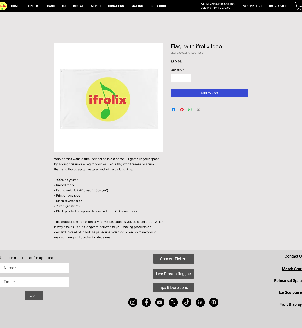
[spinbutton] (181, 78)
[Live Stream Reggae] (173, 274)
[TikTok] (186, 302)
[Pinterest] (213, 302)
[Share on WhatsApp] (190, 109)
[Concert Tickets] (173, 259)
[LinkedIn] (200, 302)
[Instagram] (132, 302)
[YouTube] (159, 302)
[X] (173, 302)
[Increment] (187, 78)
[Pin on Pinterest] (181, 109)
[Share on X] (198, 109)
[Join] (34, 295)
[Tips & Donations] (173, 287)
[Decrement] (174, 78)
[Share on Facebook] (173, 109)
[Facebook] (146, 302)
